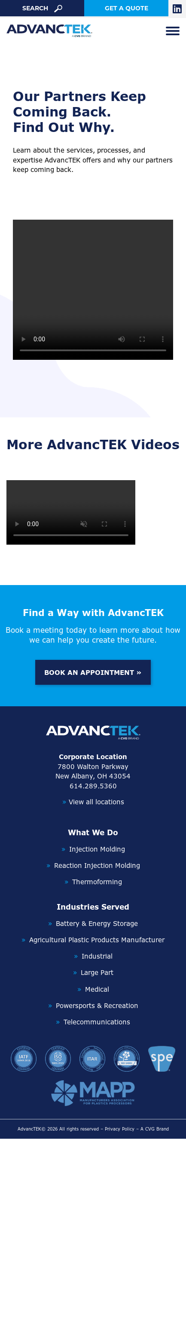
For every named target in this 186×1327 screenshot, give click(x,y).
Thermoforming (97, 881)
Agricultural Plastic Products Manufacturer (97, 939)
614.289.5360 (93, 786)
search (42, 8)
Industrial (97, 956)
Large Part (97, 972)
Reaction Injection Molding (97, 865)
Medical (97, 989)
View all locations (93, 801)
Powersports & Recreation (97, 1005)
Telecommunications (97, 1022)
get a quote (126, 8)
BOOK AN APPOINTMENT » (93, 672)
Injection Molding (97, 849)
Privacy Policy (119, 1129)
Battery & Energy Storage (97, 923)
